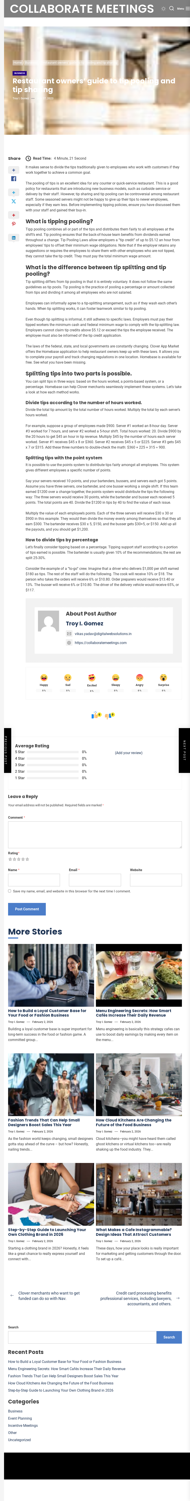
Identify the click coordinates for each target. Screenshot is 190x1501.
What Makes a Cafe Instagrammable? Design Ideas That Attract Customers (134, 1232)
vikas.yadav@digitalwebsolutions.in (99, 634)
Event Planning (20, 1418)
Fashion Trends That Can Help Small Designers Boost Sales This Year (44, 1122)
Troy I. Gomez (21, 98)
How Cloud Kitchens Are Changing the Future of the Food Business (133, 1122)
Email (74, 870)
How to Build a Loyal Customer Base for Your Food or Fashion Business (47, 1013)
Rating (14, 853)
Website (136, 870)
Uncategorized (19, 1440)
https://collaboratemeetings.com (96, 643)
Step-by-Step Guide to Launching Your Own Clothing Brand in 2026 (47, 1232)
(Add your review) (129, 753)
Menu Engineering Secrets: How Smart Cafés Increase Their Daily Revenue (133, 1013)
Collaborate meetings (82, 9)
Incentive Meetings (23, 1425)
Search (13, 1327)
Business (19, 73)
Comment (16, 818)
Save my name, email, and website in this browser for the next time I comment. (72, 891)
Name (14, 870)
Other (12, 1433)
